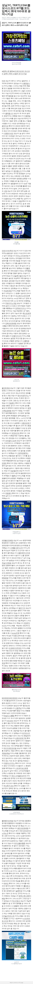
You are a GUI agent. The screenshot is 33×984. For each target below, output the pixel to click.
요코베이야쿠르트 (15, 648)
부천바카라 (16, 433)
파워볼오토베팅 (7, 540)
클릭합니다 (9, 113)
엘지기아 (22, 608)
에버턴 (6, 868)
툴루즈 (14, 476)
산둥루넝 (18, 708)
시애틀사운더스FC (16, 548)
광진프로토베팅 (22, 828)
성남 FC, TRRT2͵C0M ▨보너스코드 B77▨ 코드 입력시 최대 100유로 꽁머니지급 (16, 18)
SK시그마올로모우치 (19, 776)
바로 (3, 81)
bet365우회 (15, 633)
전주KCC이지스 (20, 308)
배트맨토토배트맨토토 (10, 698)
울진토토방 (6, 388)
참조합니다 (18, 171)
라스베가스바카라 (22, 296)
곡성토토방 (8, 291)
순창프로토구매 (20, 738)
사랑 (5, 191)
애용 (20, 201)
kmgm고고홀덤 (9, 716)
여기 (12, 91)
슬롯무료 (19, 891)
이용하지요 (8, 199)
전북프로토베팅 (10, 323)
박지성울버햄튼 (19, 843)
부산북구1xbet (9, 786)
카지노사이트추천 (22, 256)
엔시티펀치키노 (23, 396)
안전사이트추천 (7, 251)
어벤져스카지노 (9, 763)
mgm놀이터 (15, 471)
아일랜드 (12, 403)
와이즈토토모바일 (10, 748)
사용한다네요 (8, 133)
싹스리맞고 (16, 901)
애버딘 (6, 883)
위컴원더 (8, 493)
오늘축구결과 (18, 276)
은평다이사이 (17, 336)
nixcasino (10, 721)
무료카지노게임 (10, 303)
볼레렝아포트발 (7, 821)
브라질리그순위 (10, 441)
